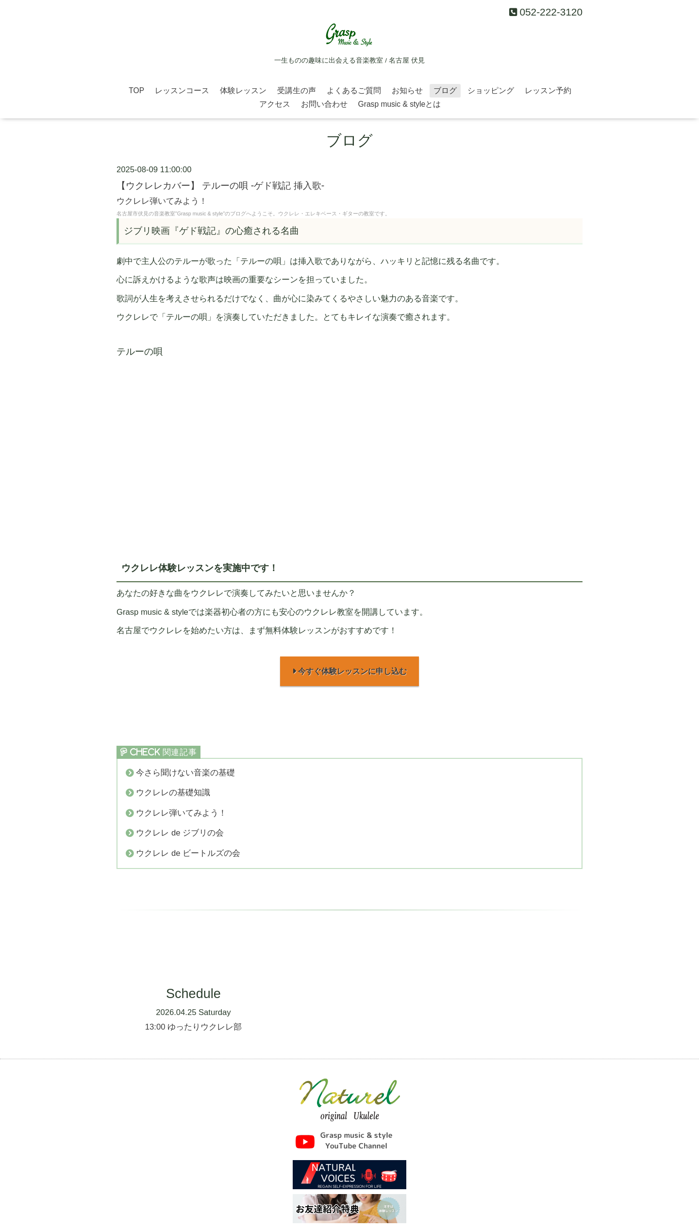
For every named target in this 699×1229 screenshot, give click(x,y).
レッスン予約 (548, 90)
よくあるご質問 (354, 90)
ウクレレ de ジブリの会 (180, 834)
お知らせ (407, 90)
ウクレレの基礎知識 (173, 794)
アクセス (274, 104)
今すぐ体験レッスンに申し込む (350, 671)
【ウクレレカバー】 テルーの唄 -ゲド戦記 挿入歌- (220, 185)
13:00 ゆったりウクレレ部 (193, 1027)
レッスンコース (182, 90)
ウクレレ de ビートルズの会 (188, 854)
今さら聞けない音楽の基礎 (185, 773)
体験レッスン (243, 90)
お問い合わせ (324, 104)
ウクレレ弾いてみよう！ (161, 201)
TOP (136, 90)
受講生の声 (296, 90)
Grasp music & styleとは (399, 104)
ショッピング (490, 90)
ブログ (445, 90)
